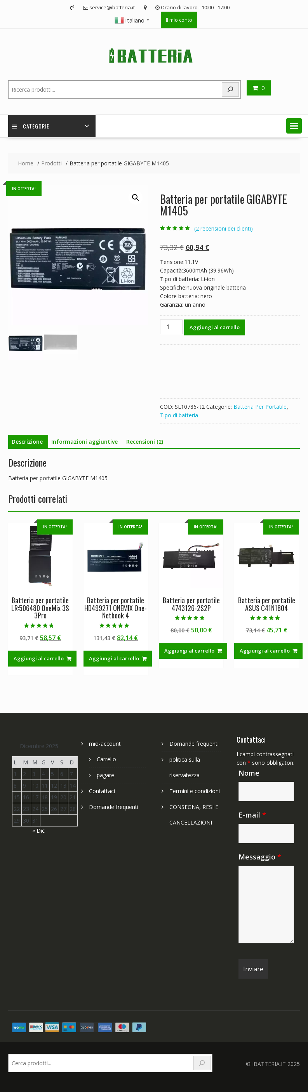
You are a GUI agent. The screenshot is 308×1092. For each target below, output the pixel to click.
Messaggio (259, 856)
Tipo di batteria (179, 415)
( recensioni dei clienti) (223, 228)
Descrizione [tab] (27, 441)
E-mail (252, 814)
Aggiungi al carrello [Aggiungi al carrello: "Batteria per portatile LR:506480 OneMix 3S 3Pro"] (39, 658)
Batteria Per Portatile (260, 406)
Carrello (106, 759)
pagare (105, 775)
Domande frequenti (113, 807)
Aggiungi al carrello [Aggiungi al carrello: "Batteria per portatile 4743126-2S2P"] (189, 650)
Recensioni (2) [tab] (144, 441)
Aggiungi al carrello (215, 327)
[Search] (230, 89)
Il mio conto (179, 19)
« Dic (38, 830)
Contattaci (102, 791)
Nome (248, 773)
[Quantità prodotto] (171, 326)
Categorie (30, 126)
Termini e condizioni (194, 791)
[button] (294, 126)
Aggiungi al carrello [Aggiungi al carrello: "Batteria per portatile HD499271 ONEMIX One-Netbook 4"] (114, 658)
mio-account (105, 743)
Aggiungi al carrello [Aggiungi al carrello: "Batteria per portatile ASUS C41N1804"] (265, 650)
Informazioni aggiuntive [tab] (84, 441)
